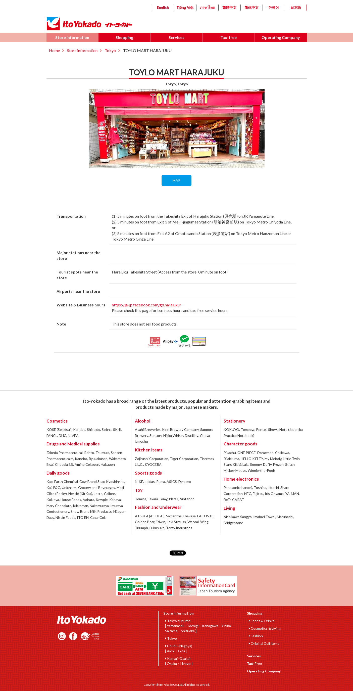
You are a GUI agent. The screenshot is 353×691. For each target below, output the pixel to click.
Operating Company (281, 37)
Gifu (181, 651)
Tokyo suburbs (177, 621)
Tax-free (228, 37)
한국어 (273, 7)
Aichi (171, 651)
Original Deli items (264, 643)
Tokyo (110, 50)
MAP (176, 180)
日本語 (295, 7)
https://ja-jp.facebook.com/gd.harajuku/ (146, 304)
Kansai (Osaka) (177, 658)
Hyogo (185, 663)
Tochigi (192, 626)
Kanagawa (210, 626)
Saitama (171, 631)
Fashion (256, 636)
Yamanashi (175, 626)
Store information (72, 37)
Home (54, 50)
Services (176, 37)
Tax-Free (254, 663)
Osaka (172, 663)
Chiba (226, 626)
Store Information (178, 613)
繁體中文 (229, 7)
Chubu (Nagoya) (178, 646)
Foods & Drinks (261, 621)
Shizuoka (188, 631)
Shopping (124, 37)
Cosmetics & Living (265, 628)
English (163, 7)
